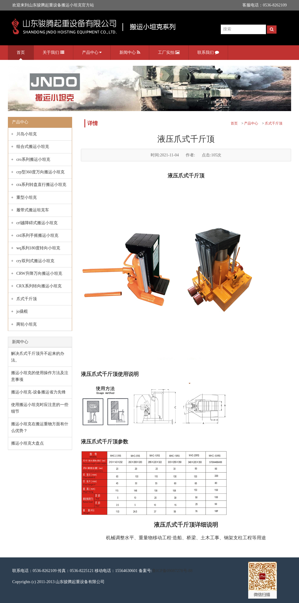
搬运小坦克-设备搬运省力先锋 (38, 392)
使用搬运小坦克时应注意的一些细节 (39, 407)
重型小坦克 (26, 197)
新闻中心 (129, 52)
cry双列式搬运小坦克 (35, 261)
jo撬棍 (22, 311)
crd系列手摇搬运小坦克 (37, 235)
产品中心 (92, 52)
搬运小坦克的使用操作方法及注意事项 (39, 376)
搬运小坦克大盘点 (27, 443)
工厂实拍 (169, 52)
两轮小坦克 (26, 324)
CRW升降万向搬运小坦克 (39, 273)
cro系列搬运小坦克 (33, 159)
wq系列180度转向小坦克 (38, 248)
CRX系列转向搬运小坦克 (39, 286)
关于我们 (53, 52)
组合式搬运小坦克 (32, 146)
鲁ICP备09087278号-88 (172, 571)
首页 (21, 52)
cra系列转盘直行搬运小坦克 (41, 184)
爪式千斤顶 (26, 299)
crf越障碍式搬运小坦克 (37, 223)
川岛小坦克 (26, 134)
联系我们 (208, 52)
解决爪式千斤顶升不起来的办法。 (37, 356)
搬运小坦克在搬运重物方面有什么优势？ (39, 427)
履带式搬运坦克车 (32, 210)
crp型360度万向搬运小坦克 (40, 172)
